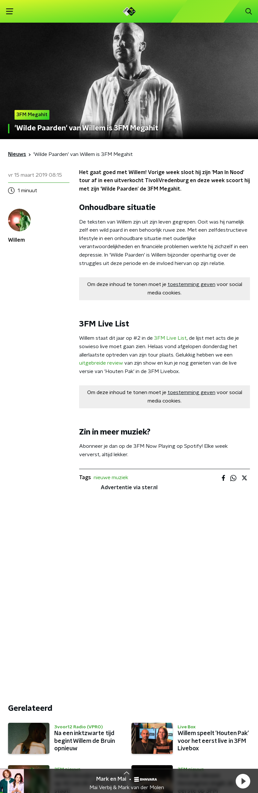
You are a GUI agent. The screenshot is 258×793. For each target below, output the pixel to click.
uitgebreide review (101, 363)
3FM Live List (170, 338)
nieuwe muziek (111, 477)
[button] (242, 781)
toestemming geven (191, 284)
